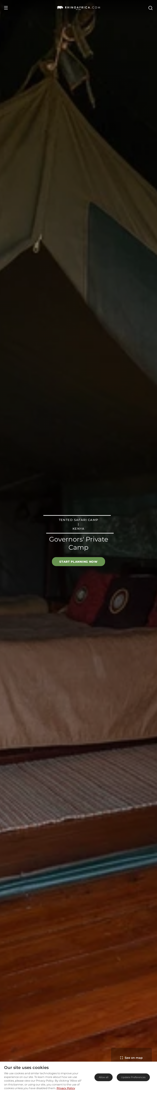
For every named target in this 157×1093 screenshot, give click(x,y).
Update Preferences (133, 1077)
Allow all (103, 1077)
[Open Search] (150, 8)
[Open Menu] (6, 7)
